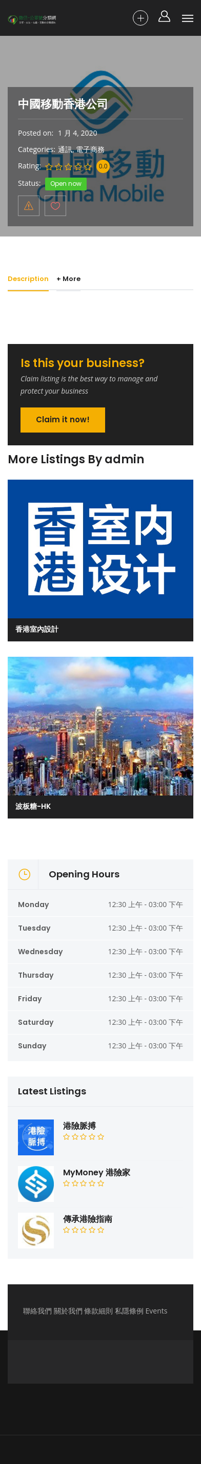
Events (157, 1311)
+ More (70, 279)
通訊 (65, 149)
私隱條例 (129, 1311)
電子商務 (90, 149)
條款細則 (98, 1311)
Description (28, 279)
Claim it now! (63, 419)
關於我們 (68, 1311)
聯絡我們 (37, 1311)
